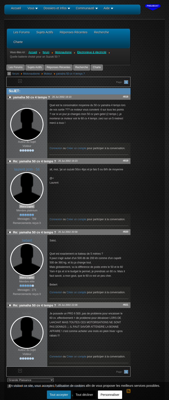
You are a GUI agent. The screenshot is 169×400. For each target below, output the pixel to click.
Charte (97, 67)
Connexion (56, 148)
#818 (125, 96)
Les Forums (15, 67)
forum (15, 73)
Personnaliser (110, 394)
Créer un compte (76, 148)
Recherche (81, 67)
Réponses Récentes (58, 67)
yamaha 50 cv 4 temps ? (70, 73)
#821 (125, 304)
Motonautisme (31, 73)
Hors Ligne (27, 206)
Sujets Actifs (35, 67)
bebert (27, 240)
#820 (125, 231)
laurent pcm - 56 (27, 169)
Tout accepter (59, 394)
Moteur (48, 73)
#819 (125, 160)
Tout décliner (84, 394)
